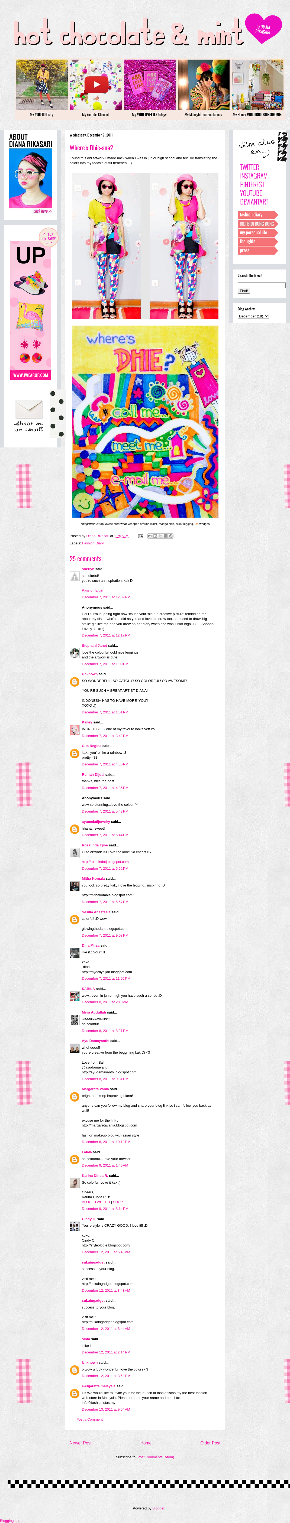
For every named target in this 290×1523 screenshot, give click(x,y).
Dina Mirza (90, 945)
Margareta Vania (95, 1089)
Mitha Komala (93, 878)
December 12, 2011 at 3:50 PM (106, 1376)
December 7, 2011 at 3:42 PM (105, 736)
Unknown (90, 674)
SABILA (88, 989)
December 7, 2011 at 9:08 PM (105, 935)
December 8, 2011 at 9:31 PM (105, 1079)
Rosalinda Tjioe (95, 845)
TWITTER (102, 1202)
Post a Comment (89, 1419)
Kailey (87, 722)
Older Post (210, 1443)
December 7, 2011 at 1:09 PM (105, 664)
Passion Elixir (92, 590)
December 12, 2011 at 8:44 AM (106, 1329)
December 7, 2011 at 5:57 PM (105, 902)
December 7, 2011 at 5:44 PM (105, 835)
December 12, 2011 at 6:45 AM (106, 1252)
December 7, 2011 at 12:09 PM (106, 597)
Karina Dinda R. (95, 1176)
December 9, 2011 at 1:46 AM (105, 1165)
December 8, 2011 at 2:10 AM (105, 1002)
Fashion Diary (93, 543)
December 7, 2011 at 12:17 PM (106, 635)
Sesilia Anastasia (96, 912)
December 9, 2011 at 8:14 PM (105, 1209)
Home (146, 1443)
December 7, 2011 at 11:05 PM (106, 978)
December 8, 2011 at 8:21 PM (105, 1031)
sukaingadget (93, 1262)
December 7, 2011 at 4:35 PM (105, 764)
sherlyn (88, 569)
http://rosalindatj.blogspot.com (105, 862)
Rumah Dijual (93, 774)
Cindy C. (89, 1219)
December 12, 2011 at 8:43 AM (106, 1290)
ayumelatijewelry (96, 822)
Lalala (87, 1152)
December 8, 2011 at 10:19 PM (106, 1142)
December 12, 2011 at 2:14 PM (106, 1352)
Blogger (158, 1508)
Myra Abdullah (94, 1012)
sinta (86, 1339)
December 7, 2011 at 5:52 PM (105, 868)
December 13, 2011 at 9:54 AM (106, 1409)
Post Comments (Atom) (155, 1457)
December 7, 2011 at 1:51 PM (105, 712)
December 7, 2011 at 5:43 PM (105, 811)
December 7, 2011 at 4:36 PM (105, 788)
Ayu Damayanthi (95, 1041)
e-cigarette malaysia (98, 1386)
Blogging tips (10, 1521)
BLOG (87, 1202)
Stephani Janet (94, 646)
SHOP (118, 1202)
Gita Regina (91, 746)
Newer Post (81, 1443)
